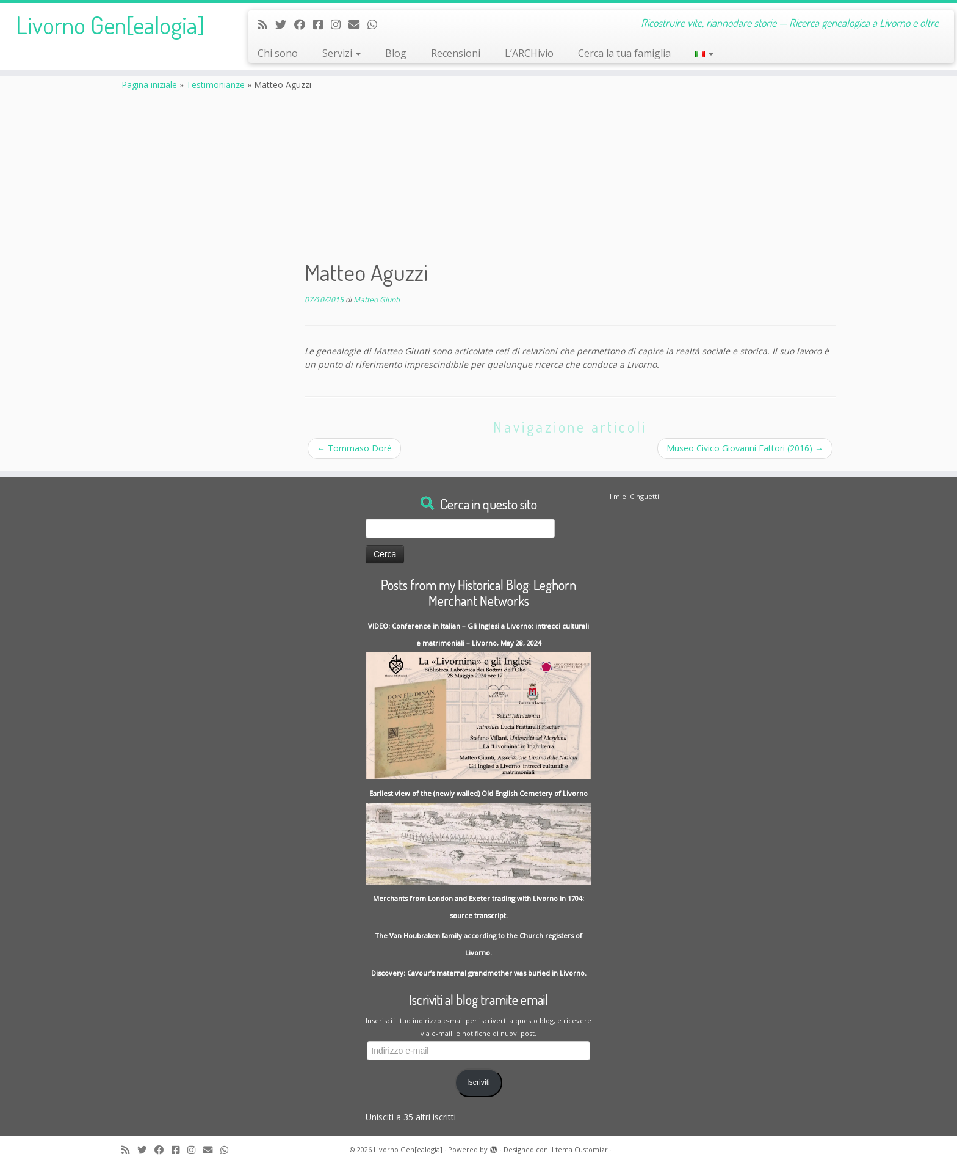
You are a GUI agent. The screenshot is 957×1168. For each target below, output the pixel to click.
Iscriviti (478, 1082)
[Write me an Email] (357, 24)
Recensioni (455, 53)
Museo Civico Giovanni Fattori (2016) (744, 448)
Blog (395, 53)
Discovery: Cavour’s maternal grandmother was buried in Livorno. (479, 972)
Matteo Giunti (376, 299)
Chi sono (278, 53)
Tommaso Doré (354, 448)
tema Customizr (581, 1149)
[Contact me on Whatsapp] (376, 24)
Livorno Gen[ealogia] (110, 24)
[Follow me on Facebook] (303, 24)
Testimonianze (215, 84)
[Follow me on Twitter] (284, 24)
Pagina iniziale (149, 84)
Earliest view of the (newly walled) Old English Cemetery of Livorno (478, 793)
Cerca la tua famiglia (624, 53)
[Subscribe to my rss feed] (266, 24)
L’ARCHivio (529, 53)
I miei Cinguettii (635, 496)
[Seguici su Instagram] (339, 24)
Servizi (341, 53)
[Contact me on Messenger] (322, 24)
